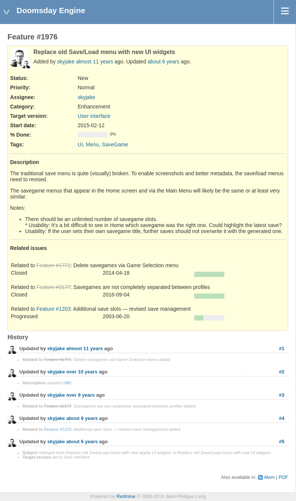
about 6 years (163, 62)
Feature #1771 (53, 265)
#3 (281, 395)
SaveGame (115, 144)
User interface (94, 116)
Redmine (125, 496)
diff (67, 383)
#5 (281, 441)
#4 (281, 418)
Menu (92, 144)
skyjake (66, 62)
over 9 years (80, 395)
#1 (281, 348)
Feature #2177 (53, 287)
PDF (283, 477)
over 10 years (82, 372)
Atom (269, 477)
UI (80, 144)
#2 (281, 372)
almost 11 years (94, 62)
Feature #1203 (53, 309)
